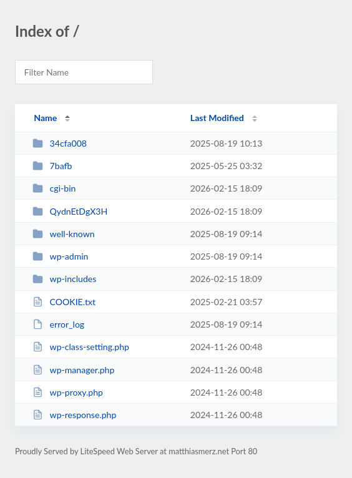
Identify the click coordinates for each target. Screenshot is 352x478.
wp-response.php (74, 414)
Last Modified (217, 117)
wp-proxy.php (67, 392)
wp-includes (64, 278)
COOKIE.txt (63, 301)
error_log (58, 324)
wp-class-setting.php (80, 346)
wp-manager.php (73, 369)
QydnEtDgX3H (69, 211)
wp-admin (60, 256)
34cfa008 (59, 143)
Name (45, 117)
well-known (63, 233)
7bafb (52, 165)
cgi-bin (54, 188)
